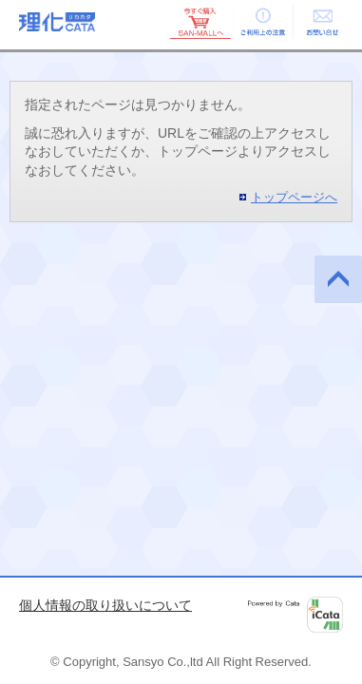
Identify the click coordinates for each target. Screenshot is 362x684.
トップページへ (294, 197)
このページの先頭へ (338, 279)
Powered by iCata (295, 615)
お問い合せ (322, 22)
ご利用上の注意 (261, 22)
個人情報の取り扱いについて (105, 605)
